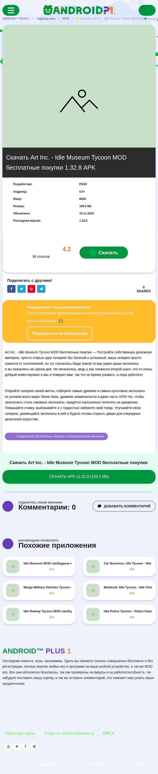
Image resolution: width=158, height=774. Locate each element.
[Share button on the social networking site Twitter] (21, 289)
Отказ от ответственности (69, 733)
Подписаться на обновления (59, 333)
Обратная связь (20, 733)
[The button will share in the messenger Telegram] (41, 289)
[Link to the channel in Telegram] (34, 746)
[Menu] (10, 10)
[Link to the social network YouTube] (8, 746)
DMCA (108, 733)
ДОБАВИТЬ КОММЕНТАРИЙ (124, 506)
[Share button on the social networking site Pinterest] (31, 289)
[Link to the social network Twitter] (17, 746)
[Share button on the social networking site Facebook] (11, 289)
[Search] (147, 10)
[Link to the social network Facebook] (25, 746)
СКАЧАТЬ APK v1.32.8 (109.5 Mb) (79, 477)
